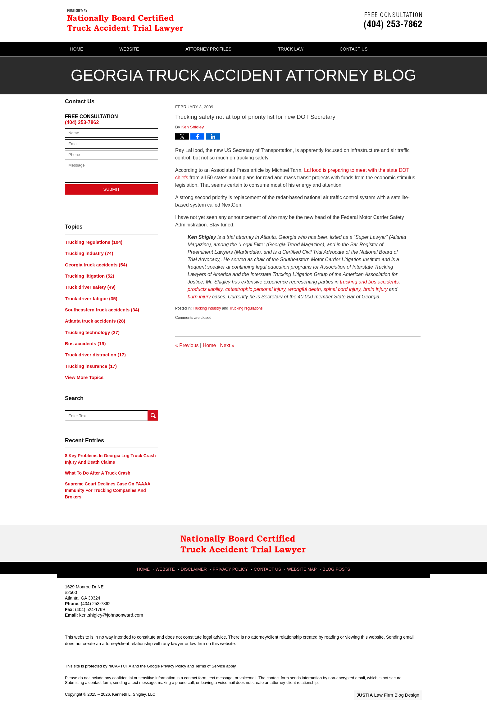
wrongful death (304, 289)
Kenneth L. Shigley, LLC (133, 688)
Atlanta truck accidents (93, 317)
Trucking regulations (246, 308)
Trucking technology (90, 328)
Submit (111, 189)
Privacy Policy (231, 562)
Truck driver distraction (93, 350)
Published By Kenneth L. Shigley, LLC (393, 20)
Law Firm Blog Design (392, 689)
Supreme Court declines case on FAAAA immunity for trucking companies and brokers (107, 485)
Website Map (301, 562)
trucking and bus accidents (369, 281)
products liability (205, 289)
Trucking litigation (88, 274)
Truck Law (311, 49)
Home (86, 49)
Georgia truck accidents (94, 263)
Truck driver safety (88, 285)
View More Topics (83, 372)
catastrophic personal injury (255, 289)
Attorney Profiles (229, 49)
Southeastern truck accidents (100, 307)
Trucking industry (207, 308)
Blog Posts (335, 562)
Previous (187, 345)
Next (227, 345)
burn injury (200, 296)
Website (150, 49)
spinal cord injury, (343, 289)
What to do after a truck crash (97, 467)
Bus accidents (84, 339)
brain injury (375, 289)
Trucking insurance (89, 361)
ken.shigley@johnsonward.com (109, 609)
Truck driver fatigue (89, 296)
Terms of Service (210, 660)
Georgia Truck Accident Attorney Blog (127, 20)
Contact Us (385, 49)
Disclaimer (196, 562)
